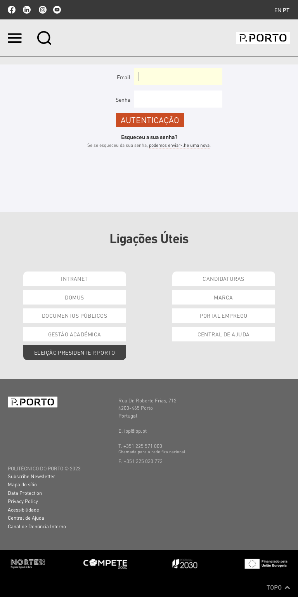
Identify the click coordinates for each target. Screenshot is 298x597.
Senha (123, 99)
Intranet (74, 278)
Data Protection (25, 492)
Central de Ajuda (224, 334)
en (277, 9)
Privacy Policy (23, 501)
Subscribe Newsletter (31, 476)
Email (123, 76)
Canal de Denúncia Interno (37, 526)
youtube (57, 10)
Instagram (42, 10)
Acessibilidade (23, 509)
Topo (278, 587)
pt (286, 9)
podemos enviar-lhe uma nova (179, 145)
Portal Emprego (224, 315)
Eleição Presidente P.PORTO (74, 352)
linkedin (27, 10)
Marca (223, 297)
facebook (12, 10)
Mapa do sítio (22, 484)
